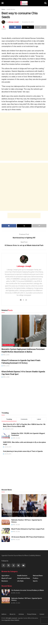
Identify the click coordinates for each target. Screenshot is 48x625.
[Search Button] (45, 3)
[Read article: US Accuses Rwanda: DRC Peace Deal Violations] (6, 539)
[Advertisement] (24, 33)
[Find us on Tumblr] (13, 565)
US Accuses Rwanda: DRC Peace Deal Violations (27, 537)
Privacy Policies (31, 614)
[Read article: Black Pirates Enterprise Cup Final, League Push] (6, 531)
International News (23, 578)
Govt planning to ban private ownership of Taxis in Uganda (23, 451)
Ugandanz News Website (12, 620)
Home (3, 9)
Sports (35, 581)
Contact (42, 614)
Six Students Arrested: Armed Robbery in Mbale (20, 512)
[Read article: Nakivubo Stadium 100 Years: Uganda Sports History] (6, 522)
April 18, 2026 (7, 514)
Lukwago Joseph (13, 22)
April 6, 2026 (5, 354)
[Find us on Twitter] (8, 565)
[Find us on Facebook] (3, 565)
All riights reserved (11, 618)
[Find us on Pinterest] (18, 565)
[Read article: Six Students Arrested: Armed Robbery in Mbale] (6, 592)
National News (38, 575)
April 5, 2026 (5, 365)
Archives (21, 614)
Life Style (20, 581)
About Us (12, 614)
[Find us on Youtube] (23, 565)
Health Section (11, 9)
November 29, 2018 (28, 22)
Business (5, 581)
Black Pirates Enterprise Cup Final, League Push (27, 529)
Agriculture (5, 575)
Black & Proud (6, 578)
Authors (4, 614)
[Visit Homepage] (24, 3)
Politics (35, 578)
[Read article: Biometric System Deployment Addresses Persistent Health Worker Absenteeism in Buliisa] (24, 331)
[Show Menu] (3, 3)
